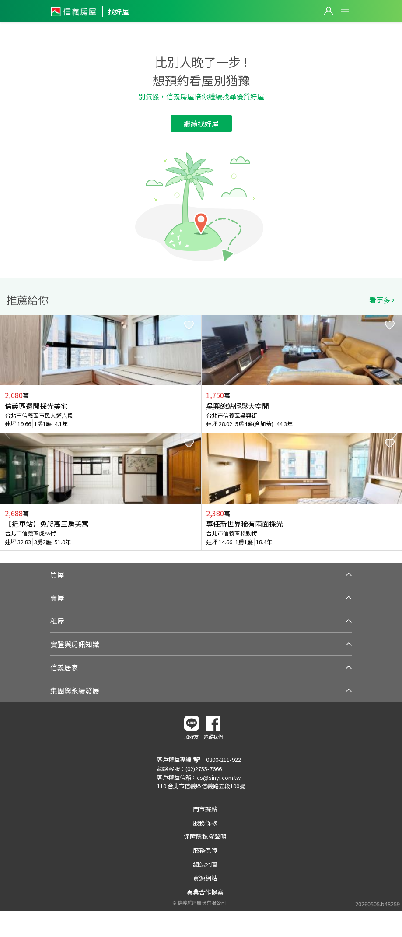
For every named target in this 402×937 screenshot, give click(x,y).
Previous (7, 433)
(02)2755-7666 (203, 768)
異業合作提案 (205, 892)
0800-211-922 (223, 759)
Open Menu (345, 11)
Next (395, 433)
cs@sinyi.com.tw (219, 777)
